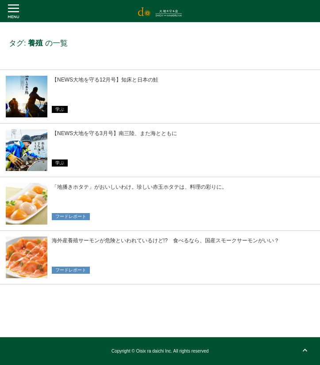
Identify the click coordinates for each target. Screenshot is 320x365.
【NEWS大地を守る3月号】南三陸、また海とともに (114, 133)
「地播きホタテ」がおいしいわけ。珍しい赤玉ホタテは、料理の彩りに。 (139, 187)
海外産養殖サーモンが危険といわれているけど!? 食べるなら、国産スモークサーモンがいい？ (165, 240)
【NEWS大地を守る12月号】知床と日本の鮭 (105, 80)
